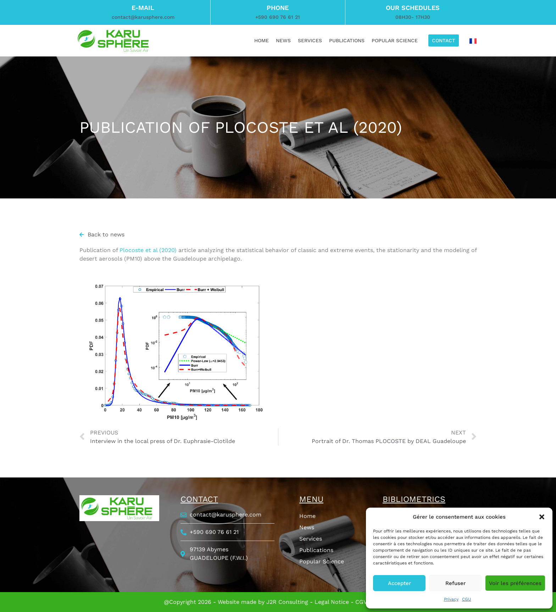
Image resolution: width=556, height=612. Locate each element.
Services (310, 538)
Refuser (455, 583)
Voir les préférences (515, 583)
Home (307, 516)
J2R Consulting (287, 602)
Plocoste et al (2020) (148, 250)
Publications (316, 550)
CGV (361, 602)
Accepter (399, 583)
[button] (541, 516)
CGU (466, 599)
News (306, 527)
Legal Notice (332, 602)
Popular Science (321, 561)
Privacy (451, 599)
